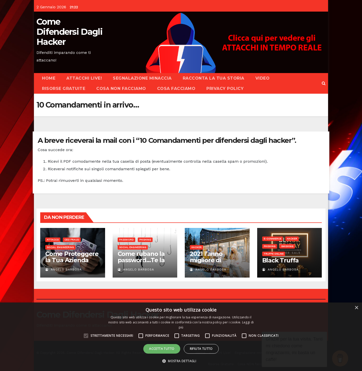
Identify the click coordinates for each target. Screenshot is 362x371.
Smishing (287, 246)
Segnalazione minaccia (142, 78)
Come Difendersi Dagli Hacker (69, 31)
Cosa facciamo (176, 88)
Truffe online (274, 253)
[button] (324, 83)
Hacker (196, 247)
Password (126, 239)
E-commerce (272, 238)
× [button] (356, 308)
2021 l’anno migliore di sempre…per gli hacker (213, 263)
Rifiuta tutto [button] (201, 349)
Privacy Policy (225, 88)
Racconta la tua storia (213, 78)
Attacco (53, 239)
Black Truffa (280, 260)
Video (262, 78)
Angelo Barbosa (63, 269)
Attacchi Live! (84, 78)
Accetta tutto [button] (161, 349)
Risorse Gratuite (63, 88)
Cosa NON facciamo (121, 88)
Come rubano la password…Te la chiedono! (141, 260)
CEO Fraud (71, 239)
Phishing (145, 239)
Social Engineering (60, 247)
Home (48, 78)
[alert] (181, 336)
